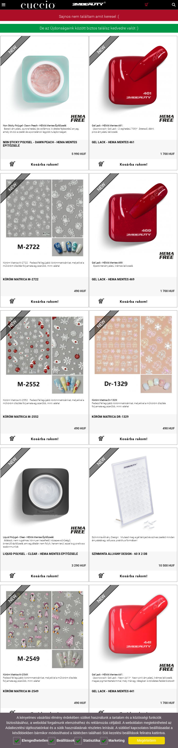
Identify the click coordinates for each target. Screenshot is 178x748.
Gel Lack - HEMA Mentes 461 (113, 142)
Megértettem (146, 740)
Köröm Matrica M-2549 (20, 691)
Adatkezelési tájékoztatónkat (26, 728)
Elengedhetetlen (30, 740)
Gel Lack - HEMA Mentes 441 (113, 691)
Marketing (112, 740)
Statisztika (87, 740)
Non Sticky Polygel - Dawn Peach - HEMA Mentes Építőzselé (40, 144)
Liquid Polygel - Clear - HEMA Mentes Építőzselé (40, 554)
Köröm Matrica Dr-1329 (110, 416)
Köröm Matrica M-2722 (20, 279)
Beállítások (61, 740)
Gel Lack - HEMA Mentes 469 (113, 279)
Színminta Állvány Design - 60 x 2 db (119, 554)
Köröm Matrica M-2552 (20, 416)
